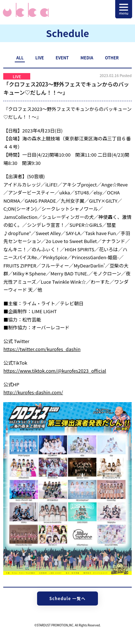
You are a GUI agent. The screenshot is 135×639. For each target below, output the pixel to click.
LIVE (39, 57)
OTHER (111, 57)
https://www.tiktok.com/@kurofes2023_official (54, 370)
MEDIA (86, 57)
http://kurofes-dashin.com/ (33, 392)
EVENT (62, 57)
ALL (19, 57)
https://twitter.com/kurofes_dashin (41, 349)
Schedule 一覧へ (67, 598)
